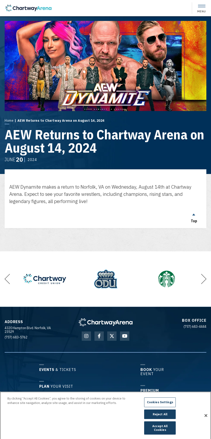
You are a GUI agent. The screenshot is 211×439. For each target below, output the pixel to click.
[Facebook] (99, 336)
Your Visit (56, 386)
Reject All (160, 417)
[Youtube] (124, 336)
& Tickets (57, 369)
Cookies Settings (160, 405)
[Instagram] (86, 336)
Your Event (152, 371)
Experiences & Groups (156, 394)
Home (9, 120)
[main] (105, 122)
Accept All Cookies (160, 431)
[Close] (206, 418)
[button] (7, 279)
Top (194, 217)
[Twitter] (112, 336)
